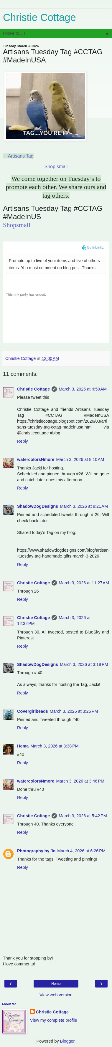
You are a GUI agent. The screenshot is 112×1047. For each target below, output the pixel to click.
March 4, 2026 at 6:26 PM (81, 850)
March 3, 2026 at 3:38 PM (54, 746)
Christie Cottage (39, 17)
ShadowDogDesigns (37, 506)
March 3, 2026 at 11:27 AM (84, 582)
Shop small (56, 166)
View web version (56, 995)
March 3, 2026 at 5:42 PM (83, 815)
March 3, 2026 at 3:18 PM (84, 664)
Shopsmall (16, 225)
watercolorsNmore (35, 459)
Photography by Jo (36, 850)
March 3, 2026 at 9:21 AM (84, 506)
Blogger (67, 1041)
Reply (22, 441)
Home (56, 984)
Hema (23, 746)
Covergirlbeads (32, 711)
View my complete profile (53, 1020)
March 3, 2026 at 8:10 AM (80, 459)
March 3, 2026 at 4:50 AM (83, 389)
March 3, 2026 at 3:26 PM (74, 711)
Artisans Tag (21, 155)
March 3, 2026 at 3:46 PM (80, 781)
